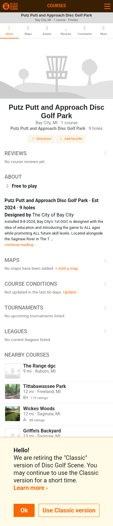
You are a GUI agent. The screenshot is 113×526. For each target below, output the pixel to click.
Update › (70, 292)
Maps (56, 260)
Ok (24, 510)
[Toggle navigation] (107, 6)
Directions (41, 139)
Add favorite (70, 139)
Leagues (56, 331)
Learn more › (31, 487)
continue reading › (20, 244)
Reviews (56, 153)
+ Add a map (66, 268)
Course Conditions (56, 284)
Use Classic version (69, 510)
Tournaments (56, 308)
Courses (56, 5)
